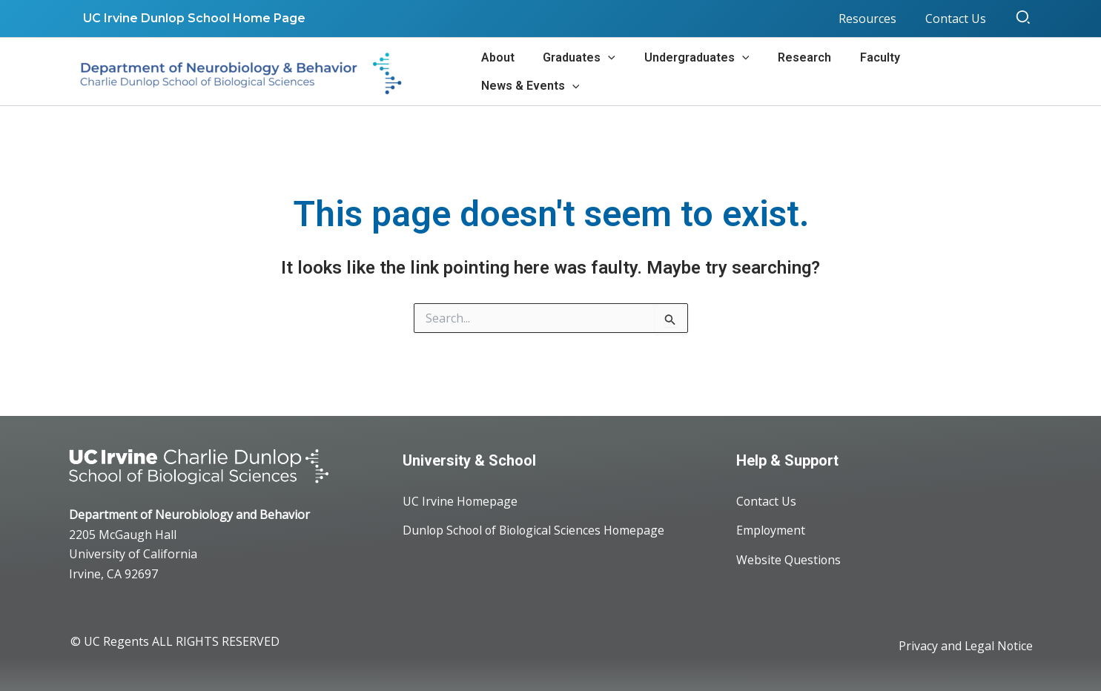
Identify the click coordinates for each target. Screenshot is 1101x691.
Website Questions (789, 560)
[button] (1024, 18)
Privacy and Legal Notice (965, 646)
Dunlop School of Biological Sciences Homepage (536, 531)
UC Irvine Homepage (460, 501)
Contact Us (766, 501)
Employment (771, 531)
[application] (622, 72)
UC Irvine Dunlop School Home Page (192, 18)
